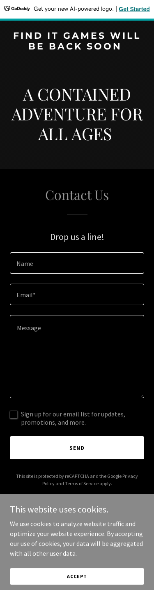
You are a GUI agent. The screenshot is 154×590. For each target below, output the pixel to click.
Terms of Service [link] (82, 483)
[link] (77, 47)
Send (77, 447)
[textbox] (77, 263)
